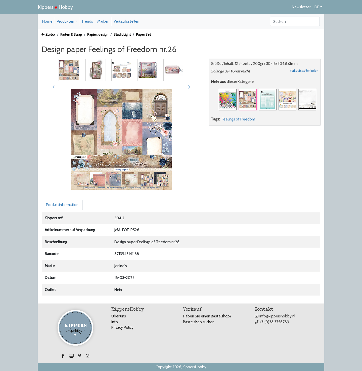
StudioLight (122, 34)
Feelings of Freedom (238, 119)
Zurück (48, 34)
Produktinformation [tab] (62, 204)
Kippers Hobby (55, 7)
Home (47, 21)
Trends (87, 21)
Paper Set (143, 34)
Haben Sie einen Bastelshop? (207, 316)
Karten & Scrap (71, 34)
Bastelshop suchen (198, 322)
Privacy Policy (122, 327)
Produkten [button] (65, 21)
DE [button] (316, 7)
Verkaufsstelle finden (304, 70)
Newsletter (301, 7)
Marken (103, 21)
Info (114, 322)
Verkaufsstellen (126, 21)
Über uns (118, 316)
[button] (53, 87)
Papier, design (97, 34)
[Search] (295, 21)
